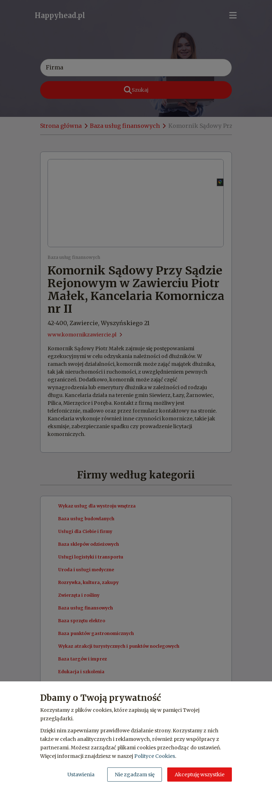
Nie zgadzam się (134, 774)
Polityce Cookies (154, 756)
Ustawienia (80, 774)
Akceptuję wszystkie (199, 774)
